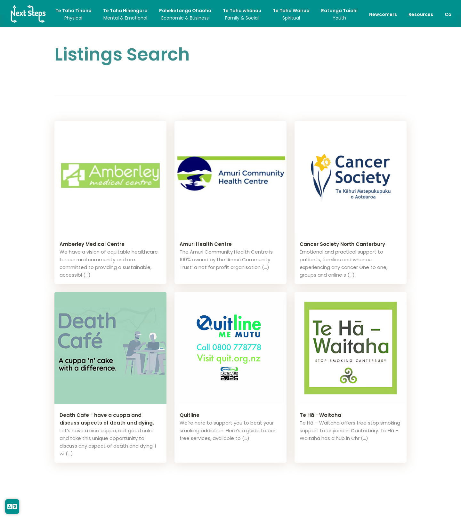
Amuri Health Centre (206, 244)
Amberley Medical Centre (92, 244)
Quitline (189, 415)
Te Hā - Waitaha (320, 415)
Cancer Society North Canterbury (342, 244)
